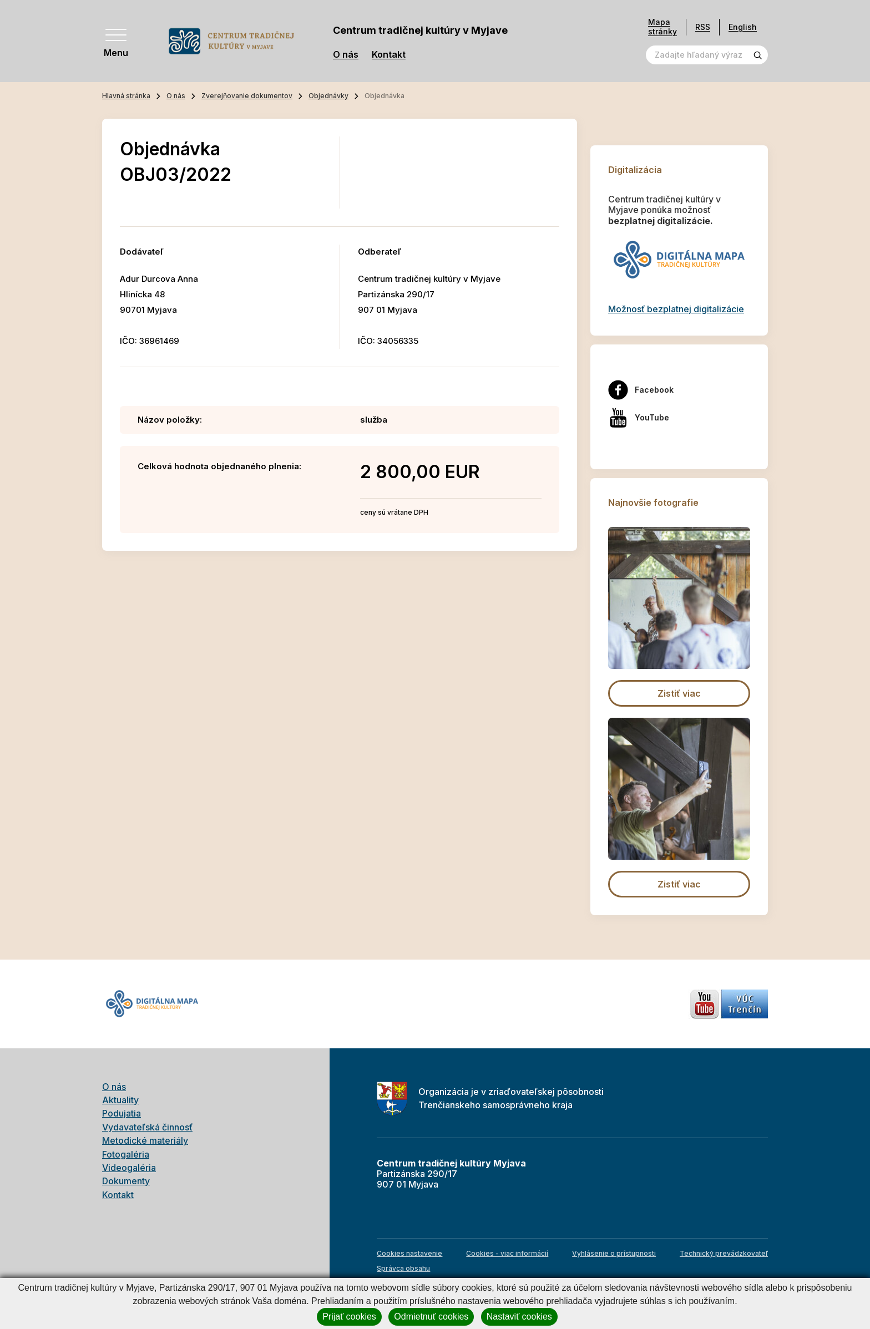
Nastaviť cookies (519, 1316)
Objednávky (328, 96)
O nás (345, 54)
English (743, 27)
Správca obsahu (403, 1268)
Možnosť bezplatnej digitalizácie (676, 309)
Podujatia (121, 1113)
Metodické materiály (145, 1140)
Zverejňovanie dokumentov (246, 96)
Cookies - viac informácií (507, 1253)
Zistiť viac (679, 693)
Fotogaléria (125, 1154)
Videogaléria (129, 1167)
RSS (702, 27)
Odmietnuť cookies (431, 1316)
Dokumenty (126, 1180)
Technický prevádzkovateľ (724, 1253)
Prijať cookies (349, 1316)
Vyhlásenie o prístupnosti (614, 1253)
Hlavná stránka (126, 96)
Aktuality (120, 1099)
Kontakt (389, 54)
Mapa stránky (662, 27)
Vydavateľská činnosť (147, 1127)
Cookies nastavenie (409, 1253)
